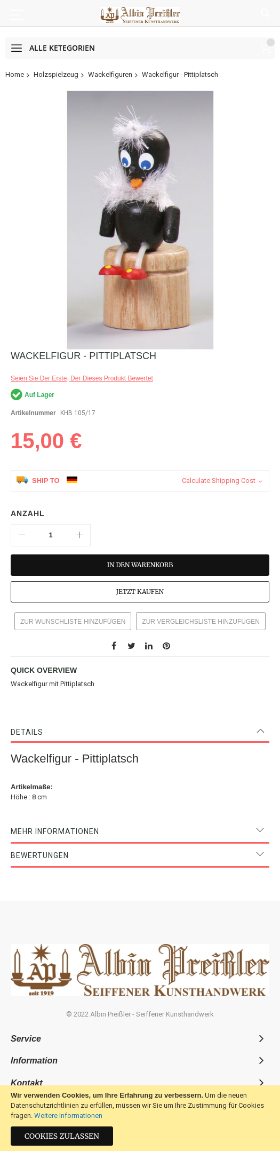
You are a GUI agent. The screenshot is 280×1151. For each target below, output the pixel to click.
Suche (265, 13)
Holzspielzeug (56, 74)
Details (27, 732)
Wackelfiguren (110, 74)
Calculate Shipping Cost (218, 481)
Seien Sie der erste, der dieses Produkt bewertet (82, 378)
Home (14, 74)
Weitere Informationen (68, 1116)
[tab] (140, 732)
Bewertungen (40, 855)
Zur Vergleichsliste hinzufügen (201, 621)
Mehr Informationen (55, 831)
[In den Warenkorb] (140, 565)
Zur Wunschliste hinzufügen (72, 621)
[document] (140, 1118)
